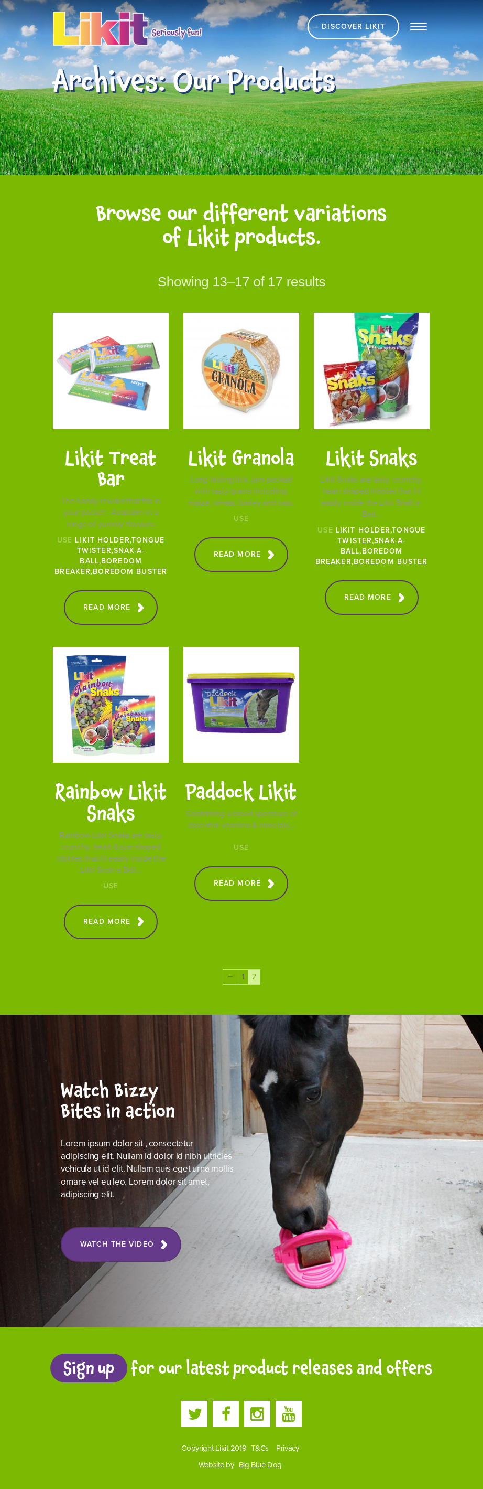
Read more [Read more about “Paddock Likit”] (237, 883)
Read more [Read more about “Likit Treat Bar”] (106, 607)
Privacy (287, 1448)
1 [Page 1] (243, 976)
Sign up (88, 1368)
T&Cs (260, 1448)
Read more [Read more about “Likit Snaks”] (367, 597)
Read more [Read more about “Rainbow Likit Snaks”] (106, 921)
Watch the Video (117, 1244)
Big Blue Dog (260, 1465)
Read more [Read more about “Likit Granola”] (237, 554)
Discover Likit (353, 26)
